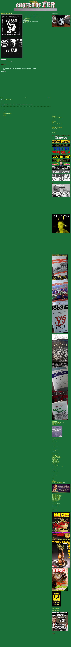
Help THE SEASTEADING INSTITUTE (58, 422)
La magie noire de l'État (55, 465)
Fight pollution (54, 481)
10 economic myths (54, 501)
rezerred (27, 20)
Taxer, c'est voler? (54, 128)
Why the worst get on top (55, 441)
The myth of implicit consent (56, 499)
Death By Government (55, 453)
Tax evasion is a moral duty (55, 443)
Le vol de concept (54, 468)
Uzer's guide (54, 116)
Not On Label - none (27, 18)
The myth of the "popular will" (56, 497)
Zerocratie (53, 126)
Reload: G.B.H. (5, 111)
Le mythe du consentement (55, 462)
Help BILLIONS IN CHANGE (56, 423)
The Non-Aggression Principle (56, 438)
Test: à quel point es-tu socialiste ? (57, 127)
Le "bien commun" (54, 463)
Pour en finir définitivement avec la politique (58, 466)
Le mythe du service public (56, 456)
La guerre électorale (54, 460)
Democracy (53, 451)
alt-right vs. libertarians (55, 610)
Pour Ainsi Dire (54, 121)
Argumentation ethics (55, 439)
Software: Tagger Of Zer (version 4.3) (57, 123)
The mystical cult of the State (56, 505)
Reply (4, 69)
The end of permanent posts (7, 113)
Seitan (25, 22)
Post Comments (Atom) (8, 99)
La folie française (54, 455)
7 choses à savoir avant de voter (56, 457)
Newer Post (2, 97)
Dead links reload (54, 118)
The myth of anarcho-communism (56, 498)
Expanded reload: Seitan (6, 13)
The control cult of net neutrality (56, 504)
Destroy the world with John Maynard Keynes (58, 482)
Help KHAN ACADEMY (55, 421)
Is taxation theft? (54, 129)
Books (53, 122)
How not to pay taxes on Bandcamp (57, 117)
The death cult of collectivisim (56, 503)
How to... (53, 480)
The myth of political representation (57, 495)
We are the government (55, 450)
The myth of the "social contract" (56, 496)
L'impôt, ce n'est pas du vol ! (56, 461)
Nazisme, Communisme (55, 464)
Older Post (49, 97)
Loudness (4, 117)
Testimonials (54, 132)
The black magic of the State (56, 506)
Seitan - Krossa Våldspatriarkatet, (29, 17)
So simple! (53, 478)
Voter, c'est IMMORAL (55, 459)
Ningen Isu (4, 115)
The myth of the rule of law (55, 494)
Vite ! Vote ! (53, 458)
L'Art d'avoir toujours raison (56, 608)
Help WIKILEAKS (54, 424)
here (57, 13)
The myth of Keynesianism (55, 500)
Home (26, 97)
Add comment (3, 71)
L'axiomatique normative (55, 467)
